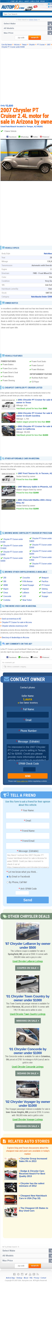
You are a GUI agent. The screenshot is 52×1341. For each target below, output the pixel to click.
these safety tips (22, 781)
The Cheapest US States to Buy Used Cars (34, 1211)
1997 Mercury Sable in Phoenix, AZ (35, 486)
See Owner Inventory (29, 702)
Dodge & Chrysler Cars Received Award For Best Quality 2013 (33, 1176)
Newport (45, 577)
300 (4, 581)
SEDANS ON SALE (26, 1075)
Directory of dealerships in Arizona (15, 637)
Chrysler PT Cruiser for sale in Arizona (17, 622)
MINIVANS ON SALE (27, 1021)
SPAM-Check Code (28, 763)
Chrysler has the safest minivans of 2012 (32, 1187)
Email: (28, 720)
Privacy (36, 1280)
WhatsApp (24, 137)
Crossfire (26, 577)
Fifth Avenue (27, 581)
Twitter (34, 137)
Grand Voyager (28, 585)
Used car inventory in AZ (11, 619)
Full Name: (27, 709)
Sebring (45, 589)
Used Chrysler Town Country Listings (28, 1014)
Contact (43, 1280)
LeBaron (25, 592)
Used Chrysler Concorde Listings (27, 1067)
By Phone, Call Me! (17, 882)
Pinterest (45, 137)
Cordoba (6, 600)
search (34, 37)
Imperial (25, 589)
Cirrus (5, 592)
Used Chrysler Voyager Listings (28, 1121)
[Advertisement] (26, 76)
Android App (10, 1280)
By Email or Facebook (18, 877)
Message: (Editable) (28, 741)
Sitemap (19, 1280)
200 (4, 577)
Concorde (7, 596)
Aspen (5, 589)
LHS (24, 596)
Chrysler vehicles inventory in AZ (15, 626)
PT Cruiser (46, 585)
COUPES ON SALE (26, 968)
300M (5, 585)
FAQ (31, 1280)
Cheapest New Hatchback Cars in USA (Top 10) (34, 1199)
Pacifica (45, 581)
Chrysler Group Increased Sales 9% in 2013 (34, 1162)
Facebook (12, 137)
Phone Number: (27, 731)
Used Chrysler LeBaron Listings (28, 961)
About (26, 1280)
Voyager (45, 596)
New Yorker (27, 600)
